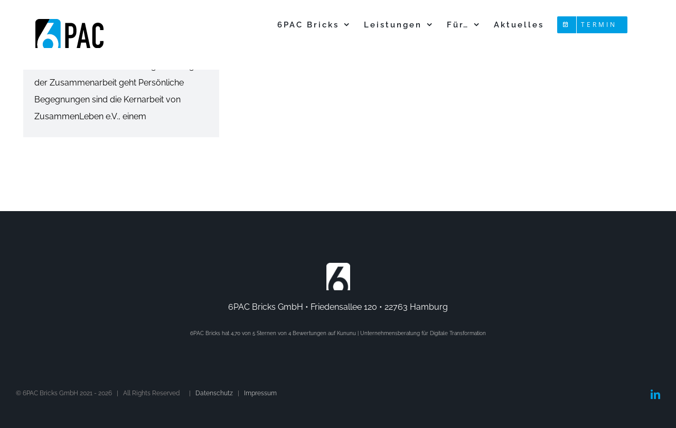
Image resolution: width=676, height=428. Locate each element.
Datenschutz (214, 393)
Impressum (260, 393)
